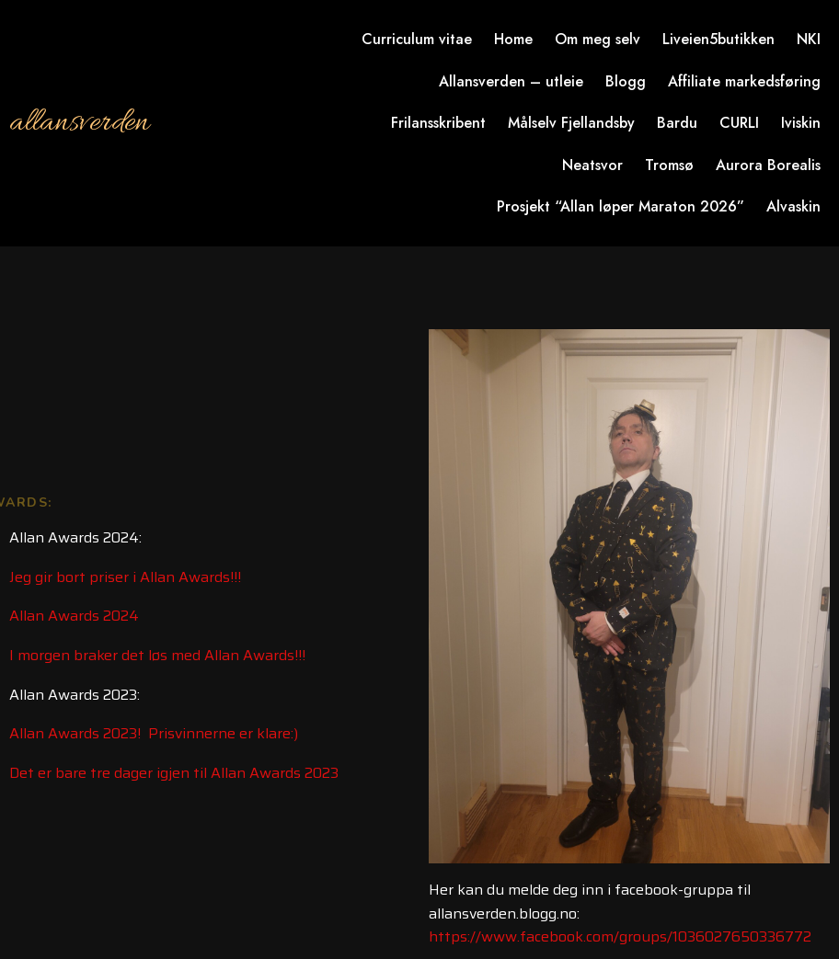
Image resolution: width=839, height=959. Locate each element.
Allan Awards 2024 (74, 615)
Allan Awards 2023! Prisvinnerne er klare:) (153, 733)
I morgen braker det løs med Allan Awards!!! (157, 655)
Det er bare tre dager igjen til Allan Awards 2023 (174, 772)
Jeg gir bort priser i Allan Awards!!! (125, 576)
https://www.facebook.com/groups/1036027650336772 (620, 936)
